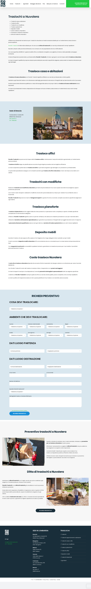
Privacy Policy (46, 579)
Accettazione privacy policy (19, 410)
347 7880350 (13, 120)
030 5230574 (12, 118)
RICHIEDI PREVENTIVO (45, 510)
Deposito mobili (65, 554)
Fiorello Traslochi (13, 45)
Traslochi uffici (65, 551)
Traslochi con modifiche (67, 544)
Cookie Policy (53, 579)
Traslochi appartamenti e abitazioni (71, 537)
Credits (58, 579)
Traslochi (63, 534)
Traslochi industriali (66, 557)
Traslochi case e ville (67, 541)
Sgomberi (63, 560)
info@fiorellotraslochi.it (11, 542)
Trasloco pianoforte (66, 547)
